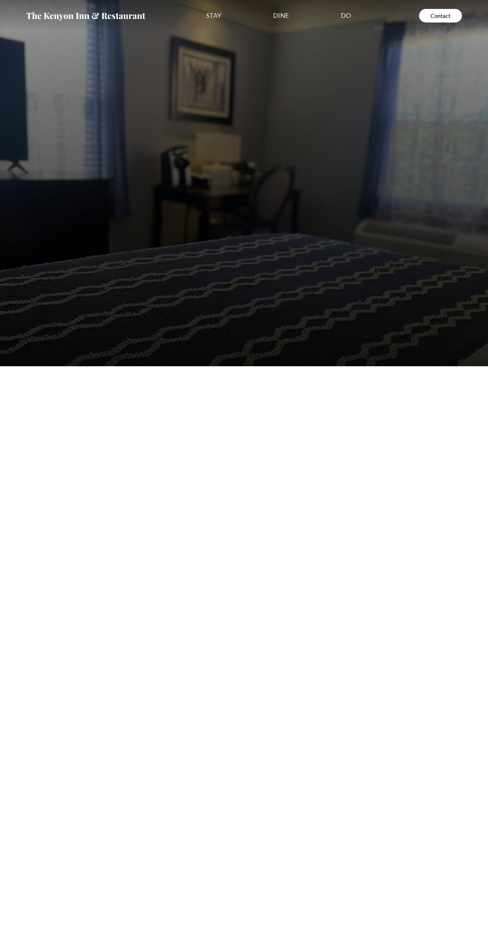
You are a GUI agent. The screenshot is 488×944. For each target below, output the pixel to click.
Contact (440, 15)
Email (289, 429)
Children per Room (391, 507)
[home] (85, 15)
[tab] (59, 365)
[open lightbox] (135, 798)
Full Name (295, 377)
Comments (297, 532)
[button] (217, 16)
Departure (380, 455)
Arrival (291, 455)
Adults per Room (304, 507)
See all (48, 639)
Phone (291, 403)
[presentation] (335, 589)
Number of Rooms (306, 481)
